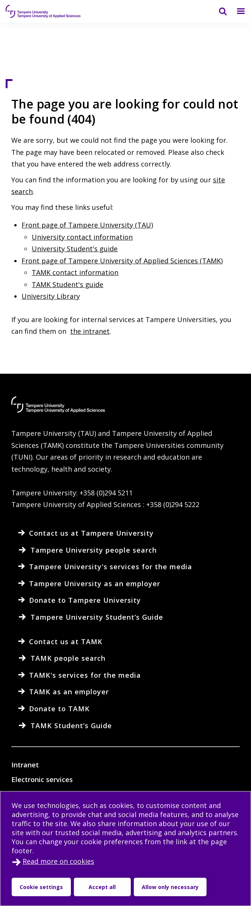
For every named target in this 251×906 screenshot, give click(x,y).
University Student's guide (75, 248)
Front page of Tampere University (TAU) (87, 224)
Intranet (25, 764)
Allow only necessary (170, 887)
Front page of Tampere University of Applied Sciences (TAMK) (122, 260)
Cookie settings (41, 887)
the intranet (90, 331)
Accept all (102, 887)
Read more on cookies (58, 861)
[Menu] (236, 11)
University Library (50, 296)
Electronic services (42, 779)
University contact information (82, 236)
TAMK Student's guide (67, 284)
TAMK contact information (75, 272)
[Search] (218, 11)
